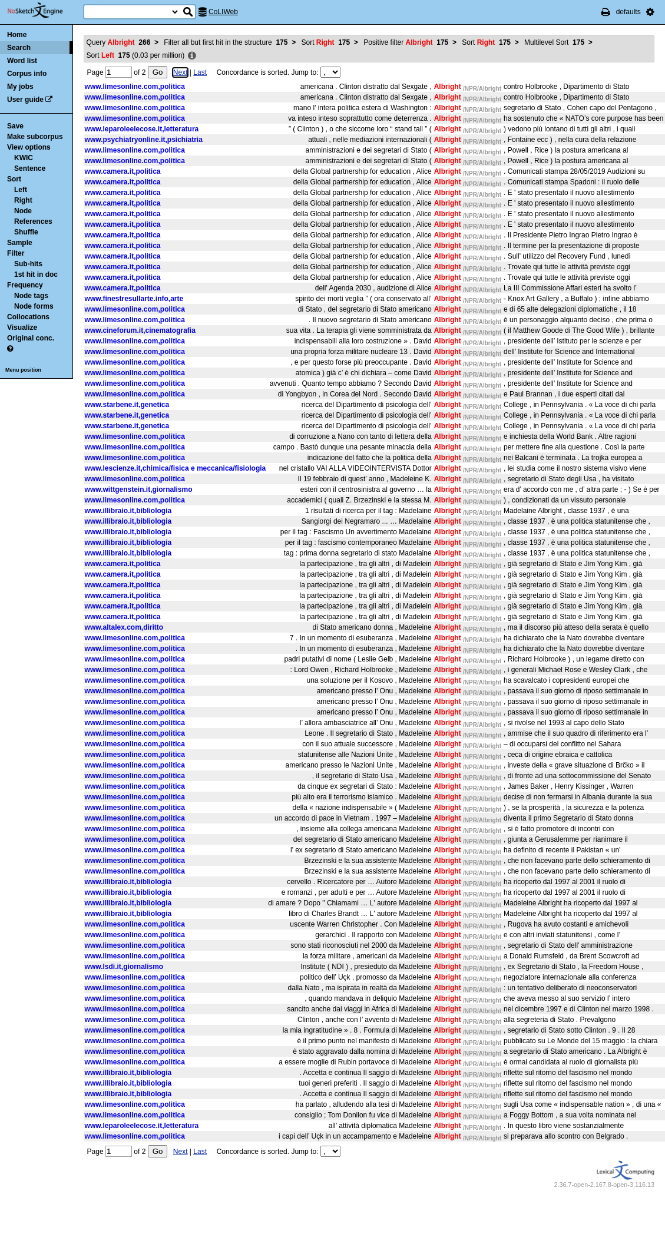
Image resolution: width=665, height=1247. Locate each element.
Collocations (28, 317)
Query (119, 42)
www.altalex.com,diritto (124, 627)
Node (23, 211)
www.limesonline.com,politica (135, 86)
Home (17, 35)
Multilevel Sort (554, 42)
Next (180, 72)
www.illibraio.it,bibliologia (128, 511)
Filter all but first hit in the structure (225, 42)
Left (20, 190)
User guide (25, 99)
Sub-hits (28, 264)
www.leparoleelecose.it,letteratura (142, 129)
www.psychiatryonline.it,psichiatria (144, 139)
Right (23, 200)
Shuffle (26, 232)
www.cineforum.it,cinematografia (140, 330)
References (33, 221)
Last (200, 72)
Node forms (34, 306)
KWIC (23, 158)
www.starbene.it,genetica (127, 405)
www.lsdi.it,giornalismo (124, 966)
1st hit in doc (36, 274)
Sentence (29, 168)
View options (29, 147)
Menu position (23, 370)
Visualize (22, 327)
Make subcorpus (35, 137)
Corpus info (27, 74)
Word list (22, 61)
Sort (14, 179)
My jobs (20, 86)
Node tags (31, 296)
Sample (19, 243)
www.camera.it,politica (123, 171)
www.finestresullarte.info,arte (134, 299)
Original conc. (30, 338)
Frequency (25, 285)
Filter (15, 253)
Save (15, 126)
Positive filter (405, 42)
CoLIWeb (223, 12)
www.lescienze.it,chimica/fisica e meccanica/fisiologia (175, 468)
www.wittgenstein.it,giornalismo (139, 489)
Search (19, 48)
